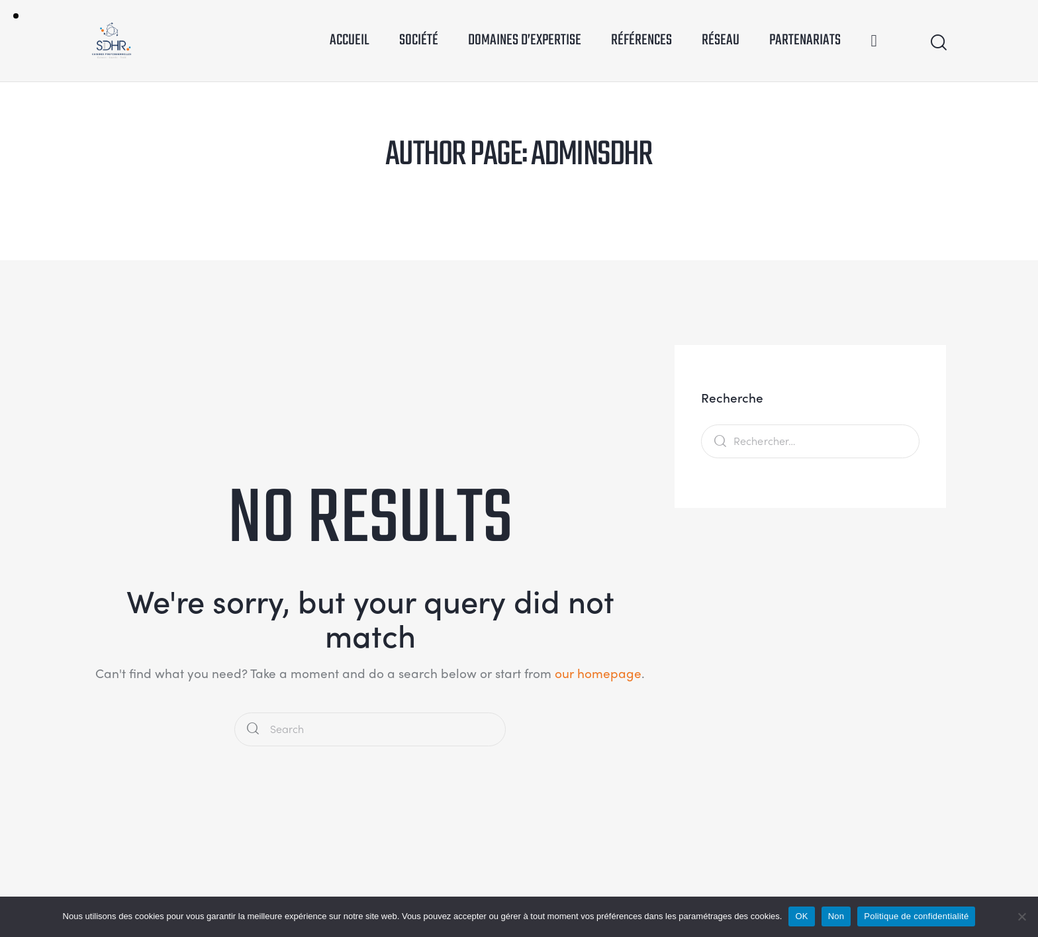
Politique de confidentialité (916, 916)
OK (801, 916)
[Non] (1021, 916)
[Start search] (937, 43)
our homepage (598, 673)
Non (836, 916)
